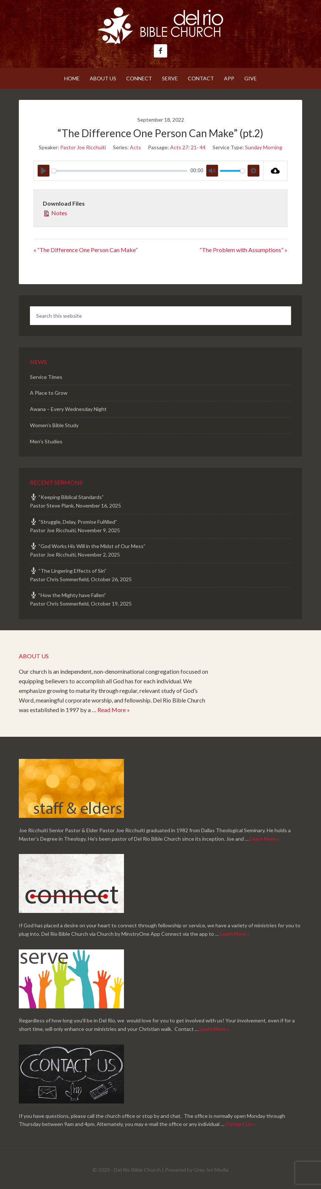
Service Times (46, 377)
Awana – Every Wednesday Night (68, 409)
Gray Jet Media (211, 1170)
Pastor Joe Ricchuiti (83, 147)
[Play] (43, 171)
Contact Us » (240, 1124)
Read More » (113, 709)
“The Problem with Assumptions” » (243, 249)
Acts (135, 147)
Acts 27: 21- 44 (188, 147)
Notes (55, 212)
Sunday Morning (263, 147)
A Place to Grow (49, 393)
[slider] (119, 170)
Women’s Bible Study (54, 425)
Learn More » (264, 839)
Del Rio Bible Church (160, 25)
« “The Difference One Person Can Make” (86, 249)
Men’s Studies (46, 441)
